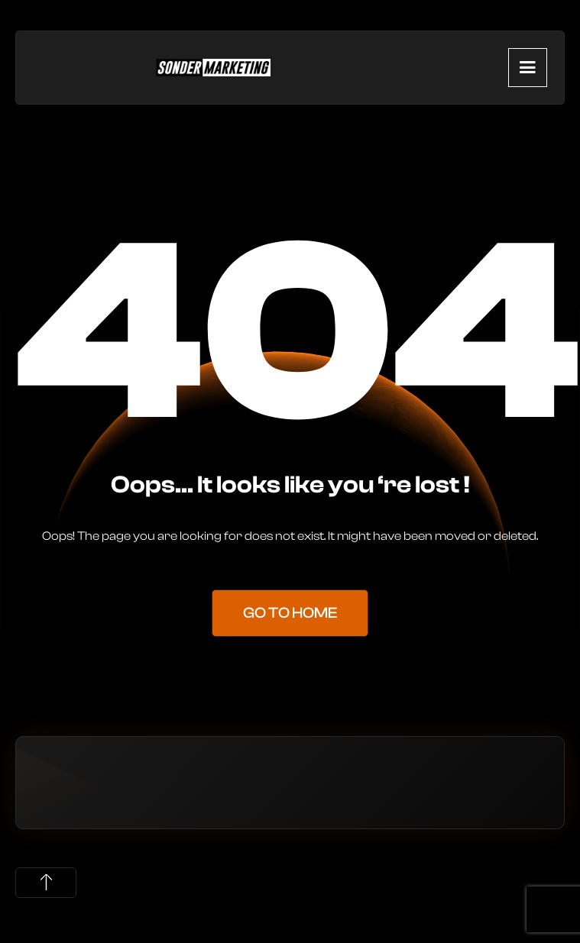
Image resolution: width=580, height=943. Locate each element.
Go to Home (290, 613)
